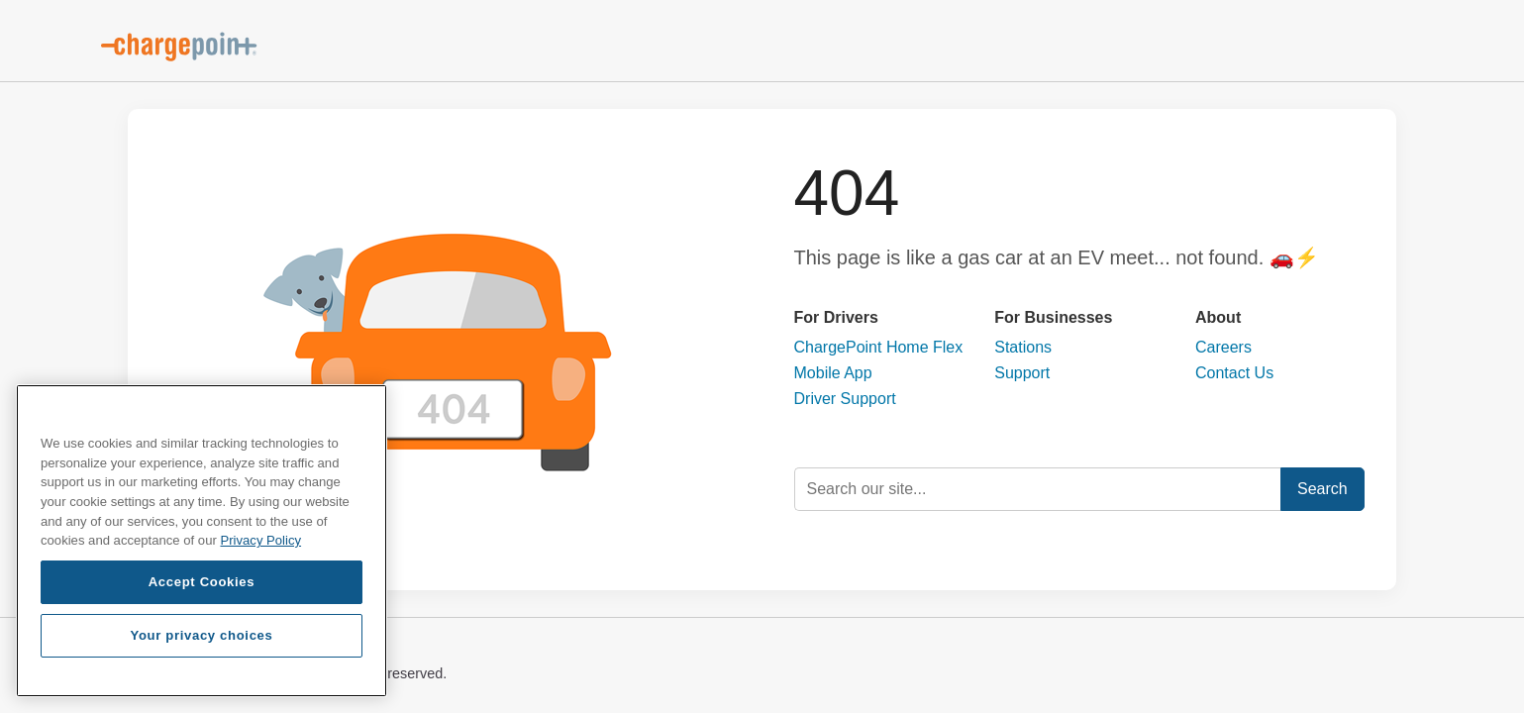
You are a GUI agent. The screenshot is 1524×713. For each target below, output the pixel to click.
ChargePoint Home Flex (879, 347)
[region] (201, 540)
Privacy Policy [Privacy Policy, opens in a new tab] (260, 540)
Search (1322, 488)
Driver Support (845, 398)
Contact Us (1234, 372)
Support (1022, 372)
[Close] (362, 414)
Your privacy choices (201, 635)
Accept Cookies (202, 581)
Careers (1223, 347)
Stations (1023, 347)
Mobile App (833, 372)
